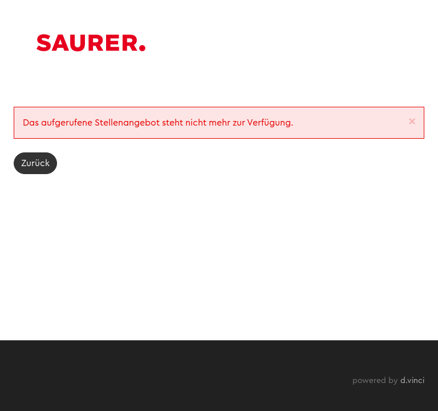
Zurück (35, 163)
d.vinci (412, 381)
